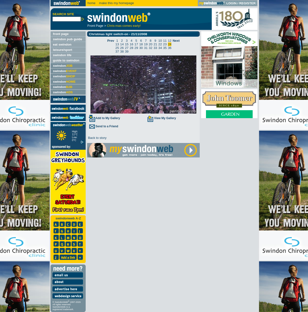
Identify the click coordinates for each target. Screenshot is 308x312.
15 (126, 44)
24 (170, 44)
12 (170, 40)
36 (170, 48)
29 (136, 48)
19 (146, 44)
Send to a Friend (103, 126)
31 (146, 48)
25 (117, 48)
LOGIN (231, 3)
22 (160, 44)
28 (131, 48)
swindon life (62, 55)
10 (160, 40)
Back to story (97, 138)
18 (141, 44)
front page (61, 34)
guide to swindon (66, 60)
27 (126, 48)
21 (155, 44)
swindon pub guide (67, 39)
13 (117, 44)
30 (141, 48)
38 (122, 51)
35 (165, 48)
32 (150, 48)
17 (136, 44)
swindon (62, 66)
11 (165, 40)
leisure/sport (62, 50)
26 (122, 48)
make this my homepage (116, 3)
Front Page (95, 25)
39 (126, 51)
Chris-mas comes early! (124, 25)
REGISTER (247, 3)
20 (150, 44)
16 (131, 44)
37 (117, 51)
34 (160, 48)
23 (165, 44)
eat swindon (62, 44)
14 (122, 44)
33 (155, 48)
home (91, 3)
